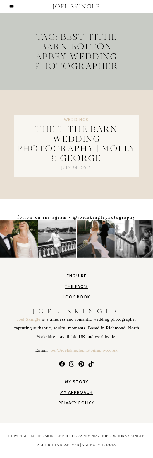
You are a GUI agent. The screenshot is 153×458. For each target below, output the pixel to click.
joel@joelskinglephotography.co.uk (83, 350)
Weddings (76, 119)
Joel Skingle (29, 319)
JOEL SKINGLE (76, 6)
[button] (11, 6)
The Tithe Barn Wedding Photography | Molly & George (76, 143)
